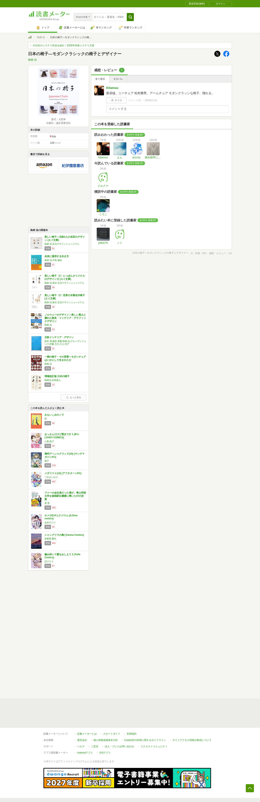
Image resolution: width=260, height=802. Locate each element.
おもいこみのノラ (54, 414)
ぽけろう (48, 561)
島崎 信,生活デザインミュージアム (61, 244)
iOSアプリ (105, 734)
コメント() (134, 100)
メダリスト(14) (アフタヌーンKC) (62, 473)
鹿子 (46, 461)
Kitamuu (112, 87)
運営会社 (82, 721)
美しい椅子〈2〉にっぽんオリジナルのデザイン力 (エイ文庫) (64, 277)
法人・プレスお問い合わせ (119, 728)
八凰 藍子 (49, 441)
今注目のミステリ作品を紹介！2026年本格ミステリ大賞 (63, 45)
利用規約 (131, 715)
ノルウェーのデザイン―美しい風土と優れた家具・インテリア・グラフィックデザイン (65, 317)
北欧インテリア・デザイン (59, 337)
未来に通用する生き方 (56, 256)
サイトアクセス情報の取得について (191, 721)
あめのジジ (50, 522)
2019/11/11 (151, 100)
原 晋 (47, 503)
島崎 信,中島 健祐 (53, 260)
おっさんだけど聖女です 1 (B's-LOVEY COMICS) (61, 436)
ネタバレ (118, 79)
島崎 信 (41, 37)
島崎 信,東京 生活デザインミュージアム (64, 283)
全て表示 (100, 79)
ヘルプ (80, 728)
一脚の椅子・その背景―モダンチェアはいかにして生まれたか (65, 358)
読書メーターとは (87, 715)
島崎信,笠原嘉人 (52, 380)
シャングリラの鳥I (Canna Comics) (64, 535)
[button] (130, 17)
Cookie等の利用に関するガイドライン (145, 721)
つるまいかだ (51, 477)
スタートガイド (111, 715)
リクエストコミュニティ (154, 728)
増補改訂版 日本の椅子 (56, 376)
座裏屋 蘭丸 (50, 538)
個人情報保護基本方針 (105, 721)
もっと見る (73, 397)
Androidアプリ (85, 734)
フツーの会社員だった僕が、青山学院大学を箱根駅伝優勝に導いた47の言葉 (65, 495)
